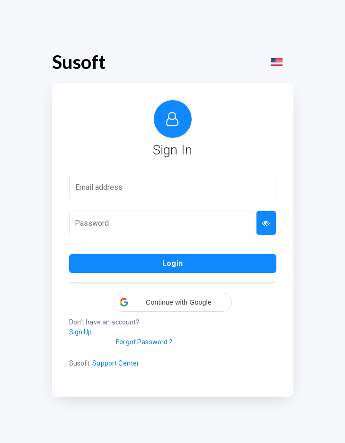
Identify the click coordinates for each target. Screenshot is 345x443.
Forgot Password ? (144, 342)
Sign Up (80, 332)
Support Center (115, 363)
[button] (173, 302)
